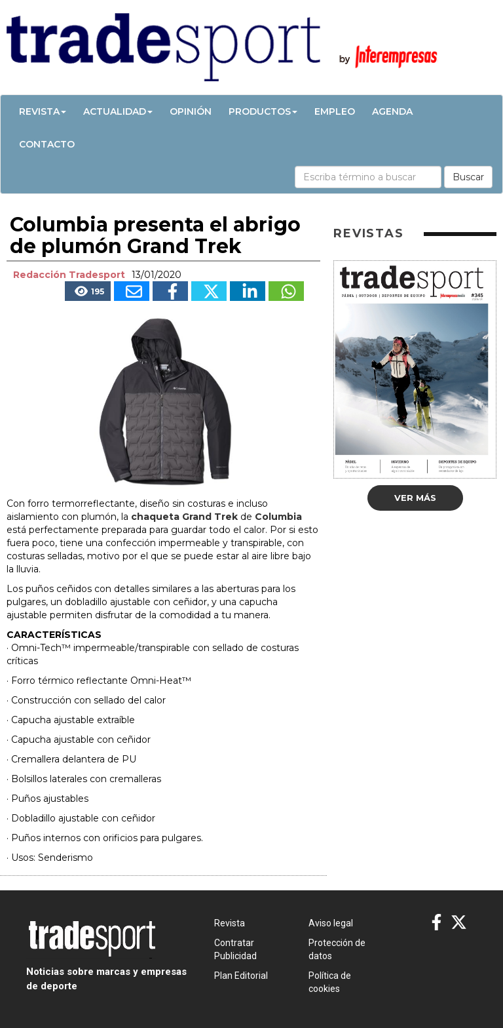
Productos (263, 111)
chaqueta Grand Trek (184, 517)
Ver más (415, 497)
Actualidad (118, 111)
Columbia (278, 517)
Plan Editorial (241, 975)
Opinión (191, 111)
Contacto (47, 144)
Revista (42, 111)
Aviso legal (330, 923)
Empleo (334, 111)
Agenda (392, 111)
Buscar (468, 177)
